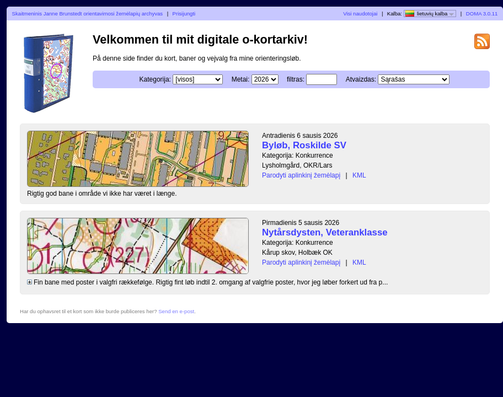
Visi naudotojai (360, 13)
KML (359, 175)
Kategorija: (155, 79)
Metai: (241, 79)
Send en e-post (176, 311)
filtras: (295, 79)
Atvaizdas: (361, 79)
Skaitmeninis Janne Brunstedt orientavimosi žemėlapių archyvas (87, 13)
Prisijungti (184, 13)
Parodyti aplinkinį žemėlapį (301, 175)
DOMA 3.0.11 (482, 13)
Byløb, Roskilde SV (304, 145)
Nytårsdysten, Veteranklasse (325, 232)
